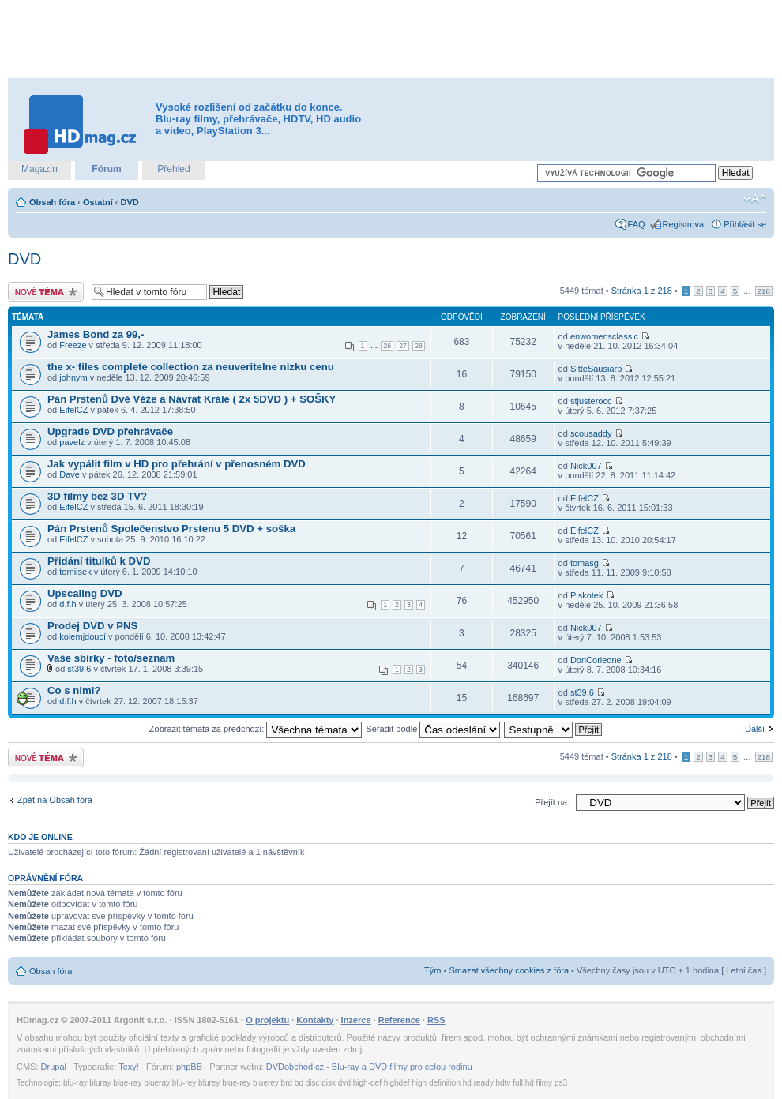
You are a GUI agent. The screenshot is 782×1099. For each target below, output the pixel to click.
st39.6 (79, 668)
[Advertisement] (391, 39)
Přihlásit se (745, 224)
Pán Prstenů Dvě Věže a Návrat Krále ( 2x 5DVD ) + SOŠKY (191, 399)
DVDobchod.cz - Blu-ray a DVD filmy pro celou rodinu (369, 1066)
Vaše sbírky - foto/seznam (111, 658)
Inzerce (356, 1020)
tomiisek (75, 571)
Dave (69, 474)
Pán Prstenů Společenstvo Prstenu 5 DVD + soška (171, 528)
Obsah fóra (52, 202)
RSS (436, 1020)
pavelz (72, 442)
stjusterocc (591, 401)
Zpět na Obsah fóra (54, 800)
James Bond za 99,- (95, 334)
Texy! (128, 1066)
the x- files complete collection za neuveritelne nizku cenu (190, 367)
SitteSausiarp (596, 368)
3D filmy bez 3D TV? (97, 496)
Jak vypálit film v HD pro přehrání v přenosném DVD (176, 464)
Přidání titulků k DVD (98, 561)
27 (403, 346)
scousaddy (591, 433)
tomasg (584, 563)
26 (387, 346)
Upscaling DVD (84, 593)
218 (764, 291)
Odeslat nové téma (46, 292)
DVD (130, 202)
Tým (432, 970)
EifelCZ (73, 409)
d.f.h (67, 604)
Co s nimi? (73, 690)
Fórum (106, 168)
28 (419, 346)
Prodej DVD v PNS (92, 626)
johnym (73, 377)
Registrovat (685, 224)
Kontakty (314, 1020)
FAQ (636, 224)
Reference (399, 1020)
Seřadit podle (433, 728)
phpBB (189, 1066)
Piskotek (586, 595)
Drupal (53, 1066)
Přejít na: (552, 802)
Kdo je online (40, 837)
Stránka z (641, 290)
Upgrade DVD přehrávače (110, 431)
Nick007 (586, 466)
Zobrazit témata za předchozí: (256, 728)
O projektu (267, 1020)
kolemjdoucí (82, 636)
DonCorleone (596, 660)
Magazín (39, 168)
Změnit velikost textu (754, 199)
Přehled (173, 168)
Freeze (72, 345)
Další (755, 728)
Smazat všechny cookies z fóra (509, 970)
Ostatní (98, 202)
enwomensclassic (604, 336)
